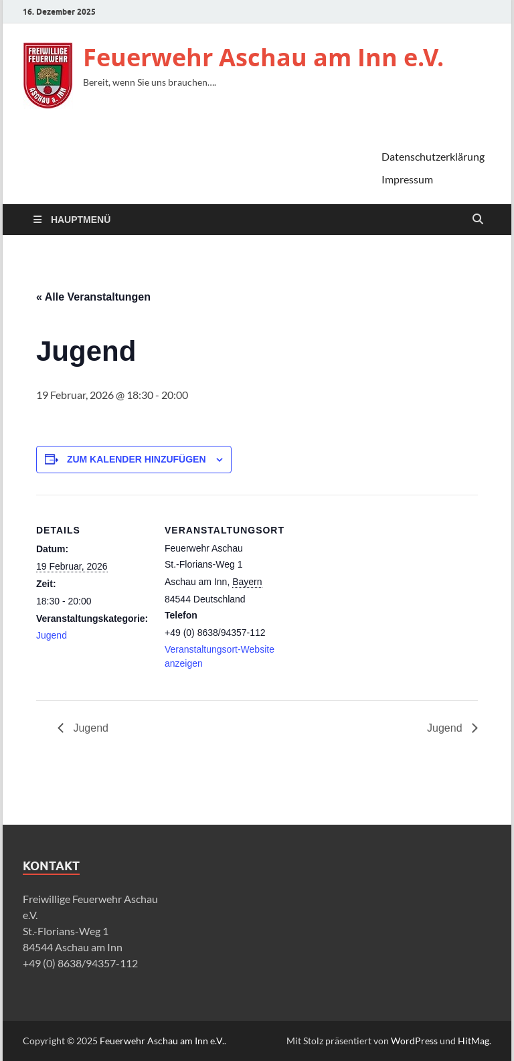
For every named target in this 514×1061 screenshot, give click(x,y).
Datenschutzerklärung (433, 156)
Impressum (407, 179)
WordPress (414, 1040)
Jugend (51, 635)
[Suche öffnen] (478, 219)
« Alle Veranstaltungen (93, 297)
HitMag (473, 1040)
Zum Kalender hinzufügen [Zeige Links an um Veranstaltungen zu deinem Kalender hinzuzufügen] (136, 459)
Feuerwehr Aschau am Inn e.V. (263, 57)
